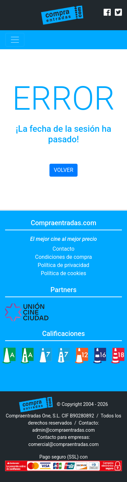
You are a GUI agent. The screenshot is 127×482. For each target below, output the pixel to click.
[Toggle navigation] (14, 40)
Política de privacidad (63, 265)
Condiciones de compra (63, 257)
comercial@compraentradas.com (63, 444)
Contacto (63, 249)
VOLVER (63, 170)
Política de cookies (63, 273)
